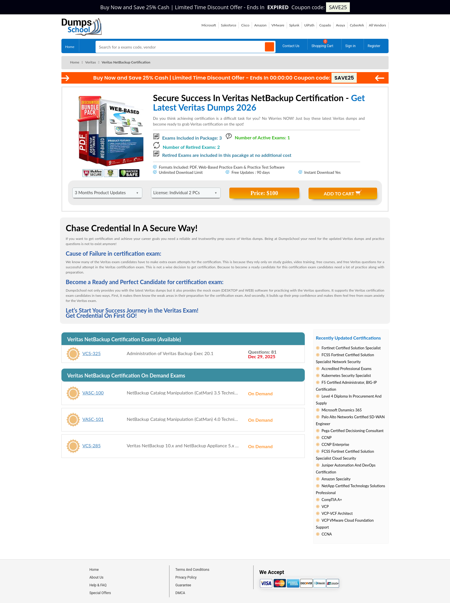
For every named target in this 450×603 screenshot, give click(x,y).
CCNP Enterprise (335, 444)
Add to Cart (343, 193)
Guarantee (183, 585)
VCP (325, 506)
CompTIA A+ (332, 499)
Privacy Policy (186, 577)
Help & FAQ (98, 585)
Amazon (260, 25)
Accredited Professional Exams (347, 368)
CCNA (327, 534)
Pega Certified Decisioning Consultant (353, 430)
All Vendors (377, 25)
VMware (277, 25)
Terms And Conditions (192, 570)
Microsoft (208, 25)
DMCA (180, 593)
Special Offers (100, 593)
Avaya (340, 25)
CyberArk (357, 25)
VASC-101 (93, 418)
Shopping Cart (322, 43)
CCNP (327, 437)
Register (374, 45)
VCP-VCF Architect (337, 513)
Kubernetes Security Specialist (346, 375)
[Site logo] (81, 34)
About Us (97, 577)
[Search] (269, 46)
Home (69, 45)
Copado (325, 25)
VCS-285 (92, 445)
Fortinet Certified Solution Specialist (351, 348)
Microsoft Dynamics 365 (342, 410)
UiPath (309, 25)
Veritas (90, 62)
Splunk (294, 25)
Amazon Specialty (336, 479)
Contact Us (290, 45)
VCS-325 (92, 353)
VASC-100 (93, 392)
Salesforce (228, 25)
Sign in (350, 45)
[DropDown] (107, 193)
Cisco (245, 25)
